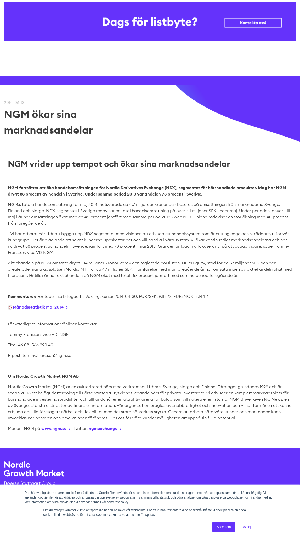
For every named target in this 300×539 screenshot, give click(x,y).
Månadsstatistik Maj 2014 (38, 307)
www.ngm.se (53, 428)
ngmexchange (103, 428)
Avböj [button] (247, 527)
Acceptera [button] (224, 527)
